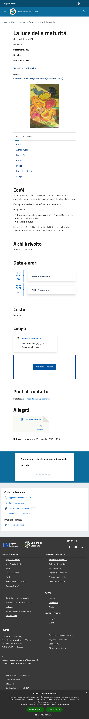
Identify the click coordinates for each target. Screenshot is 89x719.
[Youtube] (75, 547)
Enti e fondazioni (12, 572)
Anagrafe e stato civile (58, 559)
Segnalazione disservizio (59, 639)
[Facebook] (69, 547)
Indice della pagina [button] (24, 136)
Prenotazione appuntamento (60, 635)
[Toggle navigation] (4, 11)
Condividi (19, 68)
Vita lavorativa (55, 568)
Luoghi (52, 618)
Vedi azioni (31, 68)
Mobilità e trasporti (57, 581)
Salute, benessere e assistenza (18, 611)
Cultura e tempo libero (58, 564)
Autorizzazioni (11, 615)
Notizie (52, 598)
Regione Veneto (10, 3)
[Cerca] (83, 11)
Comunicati (53, 602)
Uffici (8, 568)
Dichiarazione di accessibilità (17, 688)
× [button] (86, 693)
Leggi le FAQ (54, 643)
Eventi (31, 22)
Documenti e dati (13, 585)
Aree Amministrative (14, 564)
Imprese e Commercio (58, 572)
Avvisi (51, 606)
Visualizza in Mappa (44, 366)
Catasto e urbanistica (57, 577)
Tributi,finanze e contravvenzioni (19, 602)
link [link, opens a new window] (67, 704)
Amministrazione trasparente (18, 674)
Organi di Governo (13, 559)
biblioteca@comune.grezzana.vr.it (36, 398)
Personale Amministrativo (16, 581)
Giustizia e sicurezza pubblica (17, 598)
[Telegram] (82, 547)
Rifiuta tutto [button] (54, 709)
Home (5, 22)
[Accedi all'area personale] (78, 3)
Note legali (10, 683)
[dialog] (44, 704)
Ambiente (10, 606)
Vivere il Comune (18, 22)
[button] (44, 715)
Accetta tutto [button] (35, 709)
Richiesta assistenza (57, 648)
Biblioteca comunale (31, 338)
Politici (8, 577)
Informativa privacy (13, 679)
